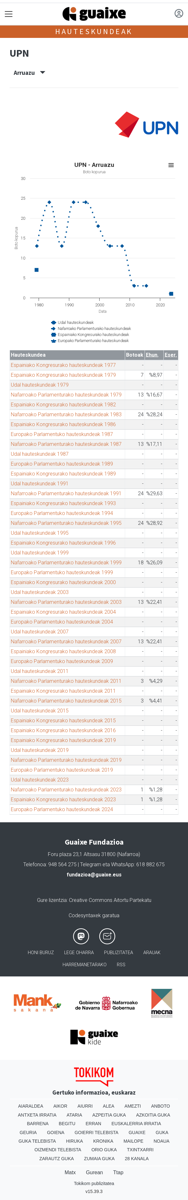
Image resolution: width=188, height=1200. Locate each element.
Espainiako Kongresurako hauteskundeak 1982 (63, 405)
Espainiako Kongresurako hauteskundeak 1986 (63, 424)
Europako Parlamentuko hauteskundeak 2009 (62, 661)
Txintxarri (140, 1149)
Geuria (28, 1132)
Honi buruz (41, 952)
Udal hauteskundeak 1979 (40, 385)
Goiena (55, 1132)
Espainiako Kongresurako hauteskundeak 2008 (63, 651)
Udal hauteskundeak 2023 (40, 780)
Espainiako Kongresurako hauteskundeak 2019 (63, 740)
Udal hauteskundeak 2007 (40, 632)
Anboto (160, 1106)
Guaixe (137, 1132)
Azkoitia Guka (153, 1115)
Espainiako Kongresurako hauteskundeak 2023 (63, 799)
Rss (121, 965)
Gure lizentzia (52, 900)
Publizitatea (118, 952)
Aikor (60, 1106)
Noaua (161, 1141)
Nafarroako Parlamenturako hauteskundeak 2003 (66, 602)
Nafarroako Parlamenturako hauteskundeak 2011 (66, 681)
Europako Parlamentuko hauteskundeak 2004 (62, 622)
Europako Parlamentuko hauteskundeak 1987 (62, 434)
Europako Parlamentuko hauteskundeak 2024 (62, 809)
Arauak (152, 952)
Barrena (38, 1123)
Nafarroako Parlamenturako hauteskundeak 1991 (66, 493)
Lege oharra (79, 952)
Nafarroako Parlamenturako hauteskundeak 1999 (66, 563)
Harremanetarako (85, 965)
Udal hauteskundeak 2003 (40, 592)
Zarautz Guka (56, 1158)
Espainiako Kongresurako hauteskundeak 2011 (63, 691)
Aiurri (85, 1106)
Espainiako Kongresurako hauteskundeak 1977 (63, 365)
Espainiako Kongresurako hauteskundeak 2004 (63, 612)
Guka (162, 1132)
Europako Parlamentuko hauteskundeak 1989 (62, 464)
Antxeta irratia (37, 1115)
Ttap (118, 1172)
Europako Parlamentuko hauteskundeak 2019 (62, 770)
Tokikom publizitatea (94, 1183)
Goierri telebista (96, 1132)
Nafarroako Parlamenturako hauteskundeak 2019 (66, 760)
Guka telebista (37, 1141)
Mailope (133, 1141)
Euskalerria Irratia (136, 1123)
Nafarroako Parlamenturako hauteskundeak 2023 (66, 790)
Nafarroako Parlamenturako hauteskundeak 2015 (66, 701)
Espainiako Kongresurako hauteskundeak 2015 (63, 721)
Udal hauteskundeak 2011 (40, 671)
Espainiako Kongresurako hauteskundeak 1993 (63, 503)
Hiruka (74, 1141)
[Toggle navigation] (9, 14)
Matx (70, 1172)
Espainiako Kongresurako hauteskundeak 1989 (63, 474)
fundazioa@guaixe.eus (94, 875)
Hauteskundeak (94, 31)
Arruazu (29, 72)
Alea (108, 1106)
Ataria (74, 1115)
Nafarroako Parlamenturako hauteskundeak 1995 (66, 523)
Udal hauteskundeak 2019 (40, 750)
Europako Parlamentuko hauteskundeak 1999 (62, 572)
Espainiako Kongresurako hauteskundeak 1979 (63, 375)
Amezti (132, 1106)
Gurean (94, 1172)
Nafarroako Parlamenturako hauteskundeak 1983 (66, 414)
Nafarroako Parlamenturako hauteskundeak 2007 (66, 642)
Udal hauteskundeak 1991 (40, 484)
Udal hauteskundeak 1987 (40, 454)
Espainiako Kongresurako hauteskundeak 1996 (63, 543)
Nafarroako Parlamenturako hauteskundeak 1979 (66, 395)
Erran (93, 1123)
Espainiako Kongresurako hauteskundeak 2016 (63, 730)
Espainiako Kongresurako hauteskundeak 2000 (63, 582)
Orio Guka (104, 1149)
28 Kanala (137, 1158)
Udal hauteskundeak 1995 (40, 533)
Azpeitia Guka (109, 1115)
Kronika (103, 1141)
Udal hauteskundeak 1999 (40, 553)
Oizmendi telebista (57, 1149)
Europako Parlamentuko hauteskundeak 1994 (62, 513)
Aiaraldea (30, 1106)
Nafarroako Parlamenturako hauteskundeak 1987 (66, 444)
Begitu (67, 1123)
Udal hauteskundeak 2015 (40, 711)
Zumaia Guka (99, 1158)
